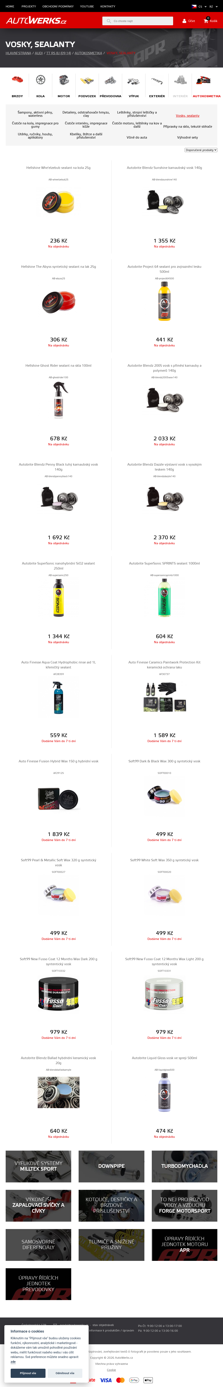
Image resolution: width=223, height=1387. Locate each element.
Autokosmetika (88, 53)
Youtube (87, 6)
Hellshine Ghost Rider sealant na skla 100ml (58, 366)
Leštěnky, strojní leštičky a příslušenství (137, 114)
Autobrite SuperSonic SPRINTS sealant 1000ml (164, 563)
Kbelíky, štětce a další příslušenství (86, 136)
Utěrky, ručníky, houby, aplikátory (35, 136)
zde (13, 1362)
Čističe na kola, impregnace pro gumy (35, 125)
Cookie (111, 1370)
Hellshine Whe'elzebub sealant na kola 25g (58, 168)
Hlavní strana (18, 53)
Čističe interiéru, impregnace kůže (86, 125)
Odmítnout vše (65, 1373)
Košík (210, 21)
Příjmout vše (28, 1373)
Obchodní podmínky (58, 6)
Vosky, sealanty (187, 116)
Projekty (29, 6)
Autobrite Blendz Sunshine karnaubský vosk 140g (164, 168)
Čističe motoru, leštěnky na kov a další (137, 125)
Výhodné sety (187, 138)
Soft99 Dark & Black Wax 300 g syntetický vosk (164, 761)
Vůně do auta (137, 138)
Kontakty (107, 6)
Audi (39, 53)
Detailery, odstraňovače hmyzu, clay (86, 114)
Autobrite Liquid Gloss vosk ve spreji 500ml (164, 1058)
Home (10, 6)
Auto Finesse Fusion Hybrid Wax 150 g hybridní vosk (58, 761)
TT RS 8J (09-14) (58, 53)
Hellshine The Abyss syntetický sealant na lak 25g (58, 267)
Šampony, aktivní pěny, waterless (35, 114)
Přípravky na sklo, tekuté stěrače (187, 127)
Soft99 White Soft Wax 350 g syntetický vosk (164, 860)
